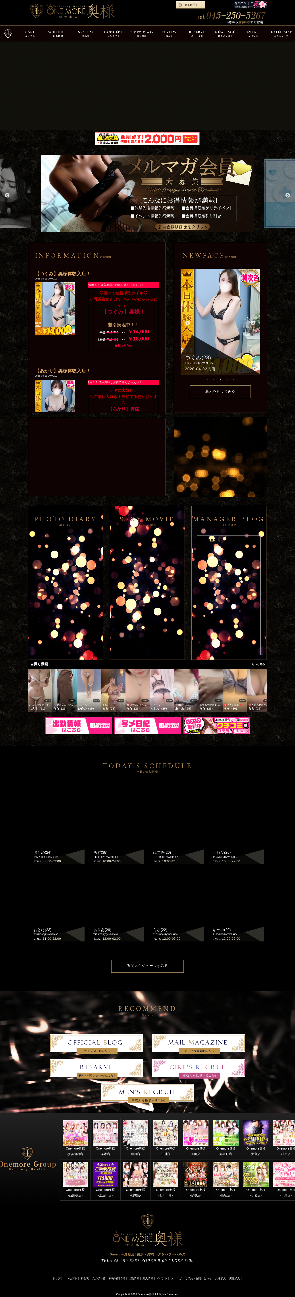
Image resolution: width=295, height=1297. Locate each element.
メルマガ (176, 1278)
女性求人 (220, 1278)
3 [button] (220, 379)
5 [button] (233, 379)
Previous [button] (6, 195)
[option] (147, 193)
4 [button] (227, 379)
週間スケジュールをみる (147, 966)
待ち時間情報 (117, 1278)
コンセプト (70, 1278)
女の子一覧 (99, 1278)
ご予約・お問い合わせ (198, 1278)
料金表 (85, 1278)
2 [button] (214, 379)
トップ (56, 1278)
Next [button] (287, 195)
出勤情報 (134, 1278)
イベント (162, 1278)
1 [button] (207, 379)
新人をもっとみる (220, 391)
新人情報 (148, 1278)
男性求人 (234, 1278)
